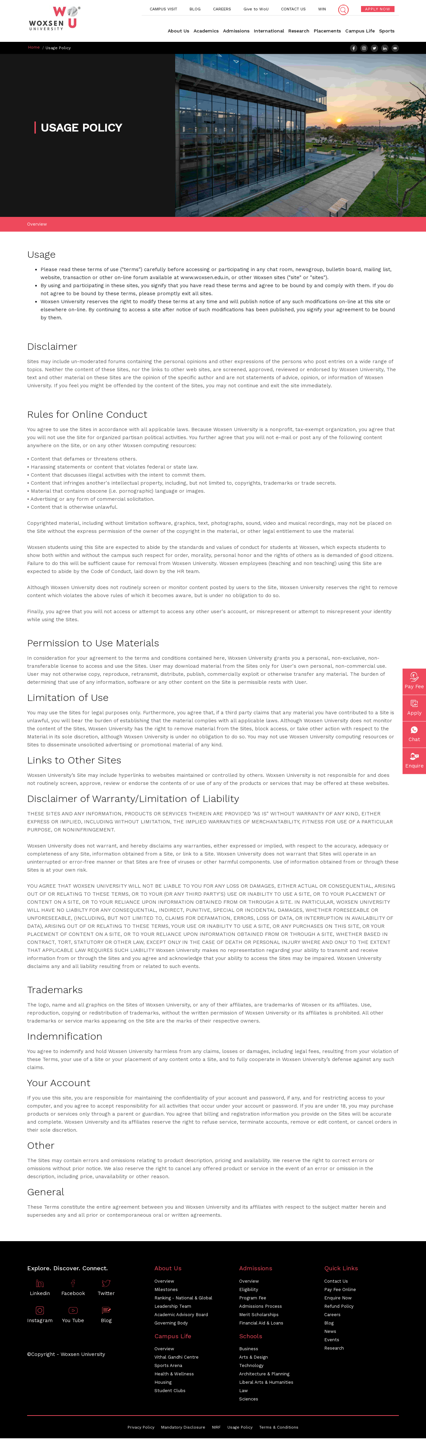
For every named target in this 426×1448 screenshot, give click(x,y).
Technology (251, 1367)
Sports (387, 30)
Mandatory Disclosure (183, 1429)
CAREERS (222, 9)
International (269, 30)
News (330, 1332)
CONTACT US (293, 9)
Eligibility (248, 1290)
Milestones (166, 1290)
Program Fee (252, 1299)
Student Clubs (170, 1392)
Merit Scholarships (259, 1315)
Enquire (414, 759)
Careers (332, 1315)
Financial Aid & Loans (261, 1324)
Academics (206, 30)
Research (298, 30)
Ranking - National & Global (183, 1299)
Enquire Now (338, 1299)
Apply (414, 706)
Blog (329, 1324)
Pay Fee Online (340, 1290)
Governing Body (171, 1324)
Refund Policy (339, 1307)
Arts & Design (253, 1358)
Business (248, 1350)
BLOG (195, 9)
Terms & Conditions (278, 1429)
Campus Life (360, 30)
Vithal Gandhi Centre (176, 1358)
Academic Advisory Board (181, 1315)
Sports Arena (168, 1367)
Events (331, 1341)
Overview (37, 225)
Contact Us (336, 1282)
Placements (327, 30)
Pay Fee (414, 680)
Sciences (248, 1400)
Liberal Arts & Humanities (266, 1383)
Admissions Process (260, 1307)
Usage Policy (240, 1429)
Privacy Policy (141, 1429)
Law (243, 1392)
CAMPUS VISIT (163, 9)
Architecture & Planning (264, 1375)
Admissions (236, 30)
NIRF (216, 1429)
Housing (162, 1383)
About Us (178, 30)
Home (34, 47)
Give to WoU (256, 9)
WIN (322, 9)
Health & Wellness (174, 1375)
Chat (414, 733)
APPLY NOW (377, 9)
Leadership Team (172, 1307)
